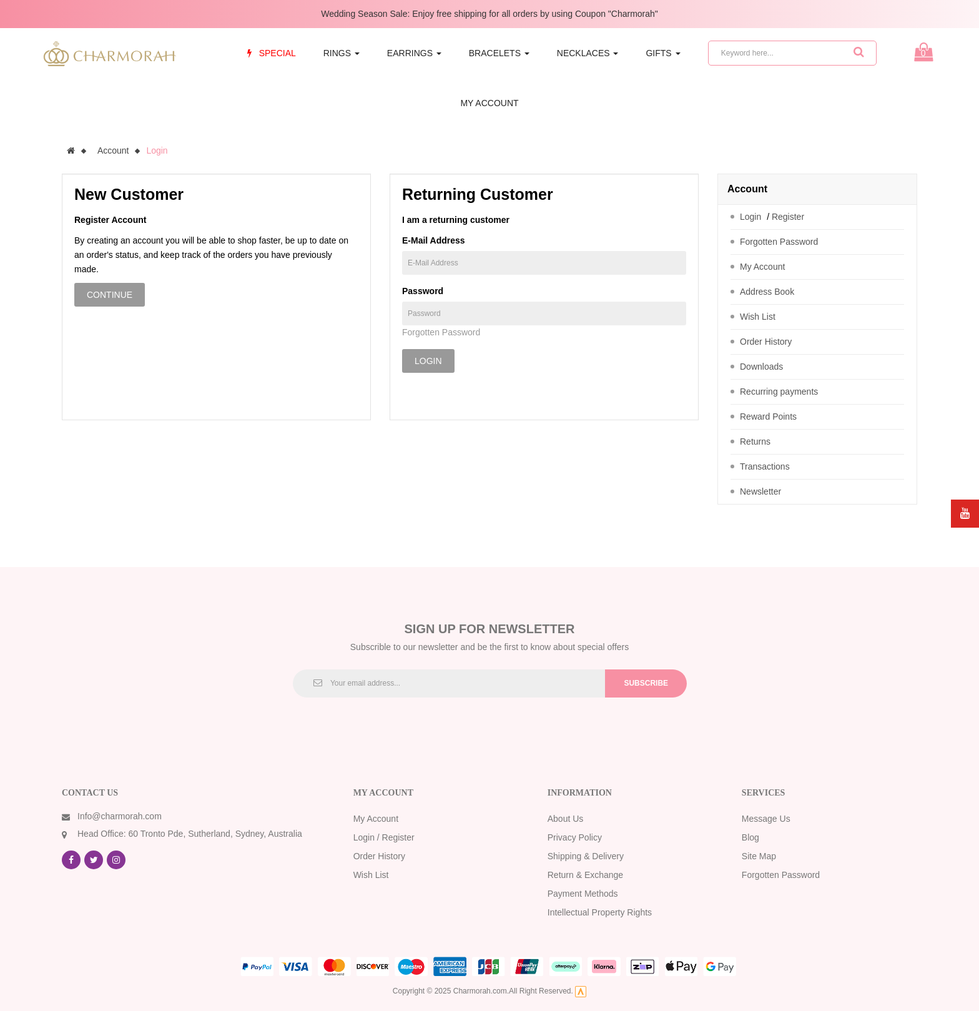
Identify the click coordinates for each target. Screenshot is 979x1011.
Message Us (766, 819)
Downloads (761, 367)
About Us (566, 819)
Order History (766, 342)
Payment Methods (583, 894)
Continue (109, 295)
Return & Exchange (585, 875)
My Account (762, 267)
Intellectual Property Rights (600, 912)
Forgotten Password (441, 332)
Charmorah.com (480, 991)
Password (422, 291)
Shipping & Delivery (586, 856)
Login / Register (384, 837)
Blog (750, 837)
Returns (755, 441)
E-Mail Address (433, 240)
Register (788, 217)
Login (156, 150)
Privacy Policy (575, 837)
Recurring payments (779, 392)
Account (113, 150)
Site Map (759, 856)
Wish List (757, 317)
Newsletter (760, 491)
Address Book (767, 292)
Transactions (765, 466)
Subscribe (646, 683)
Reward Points (768, 417)
